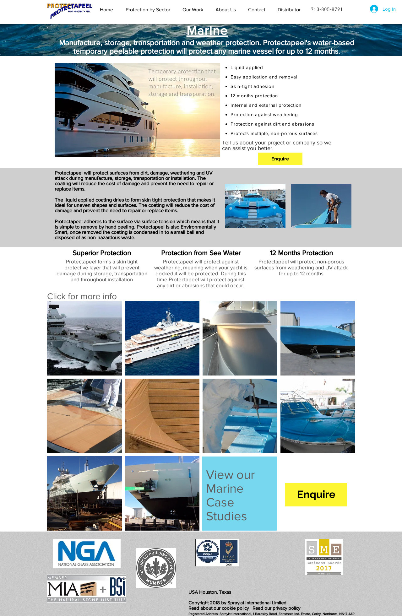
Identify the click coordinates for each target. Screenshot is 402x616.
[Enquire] (280, 159)
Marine (207, 30)
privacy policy (287, 608)
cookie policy (236, 608)
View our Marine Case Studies (230, 495)
